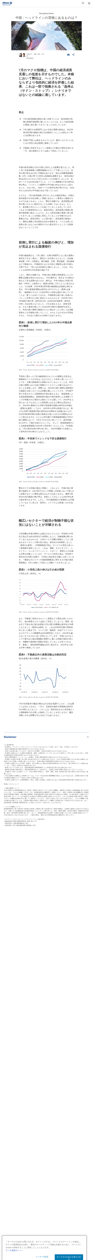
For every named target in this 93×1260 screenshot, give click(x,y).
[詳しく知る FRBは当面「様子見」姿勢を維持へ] (17, 1031)
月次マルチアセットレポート (28, 1102)
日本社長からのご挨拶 (10, 1074)
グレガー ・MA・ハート (64, 958)
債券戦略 (43, 1078)
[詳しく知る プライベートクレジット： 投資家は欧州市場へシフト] (17, 954)
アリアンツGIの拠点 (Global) (10, 1124)
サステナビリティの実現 (28, 1158)
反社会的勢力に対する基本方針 (28, 1243)
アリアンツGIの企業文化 (10, 1135)
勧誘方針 (8, 1243)
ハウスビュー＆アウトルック (28, 1076)
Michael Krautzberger (18, 1038)
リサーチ (43, 1113)
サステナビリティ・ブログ (63, 1129)
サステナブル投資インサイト (63, 1094)
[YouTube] (40, 1200)
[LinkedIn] (52, 1200)
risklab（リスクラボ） (45, 1106)
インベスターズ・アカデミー (28, 1177)
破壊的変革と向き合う (28, 1149)
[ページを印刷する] (69, 55)
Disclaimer (10, 737)
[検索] (82, 3)
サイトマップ (10, 1239)
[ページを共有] (74, 55)
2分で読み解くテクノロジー (28, 1122)
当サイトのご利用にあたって (31, 1239)
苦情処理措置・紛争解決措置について (62, 1243)
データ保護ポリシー (56, 1239)
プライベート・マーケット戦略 (45, 1095)
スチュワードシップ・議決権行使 (10, 1094)
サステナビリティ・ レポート (63, 1118)
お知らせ (80, 1061)
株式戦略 (43, 1072)
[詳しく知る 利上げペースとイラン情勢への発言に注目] (61, 945)
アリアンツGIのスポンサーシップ (10, 1163)
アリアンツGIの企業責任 (10, 1143)
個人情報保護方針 (75, 1239)
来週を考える (28, 1085)
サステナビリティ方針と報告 (63, 1106)
